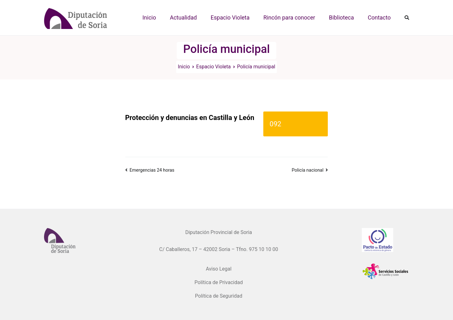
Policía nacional (307, 170)
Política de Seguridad (218, 296)
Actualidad (183, 17)
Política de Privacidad (218, 282)
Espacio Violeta (230, 17)
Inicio (149, 17)
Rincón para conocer (289, 17)
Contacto (379, 17)
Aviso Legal (219, 269)
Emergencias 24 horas (152, 170)
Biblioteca (341, 17)
